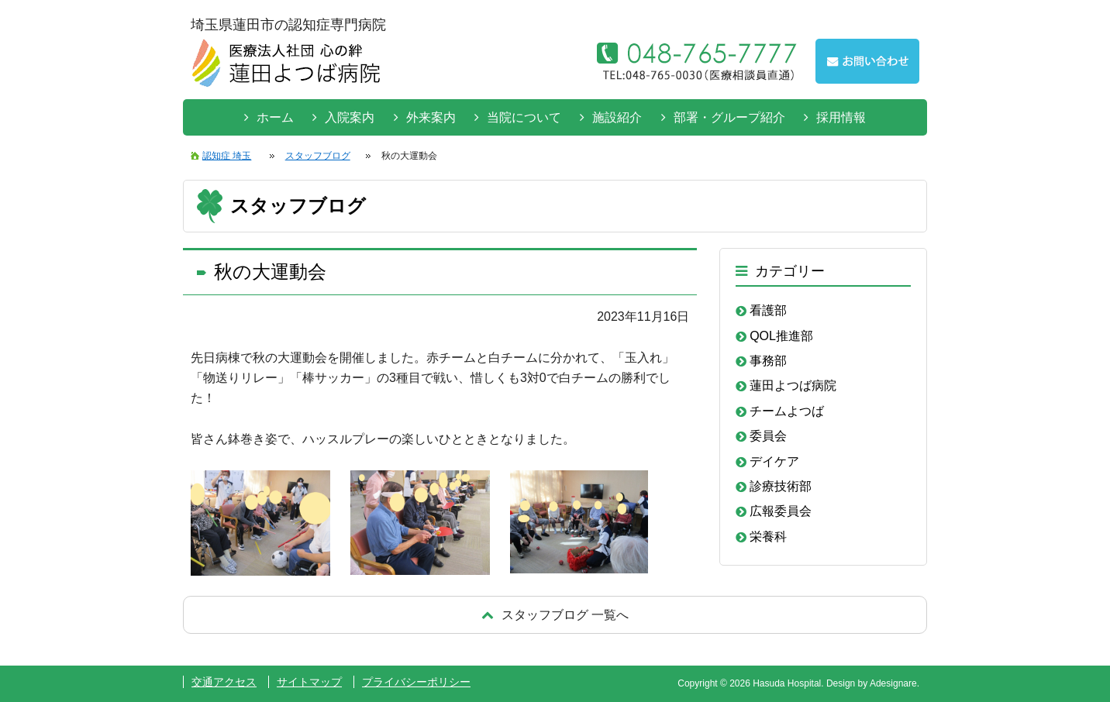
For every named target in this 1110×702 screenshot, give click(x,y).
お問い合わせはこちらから (867, 61)
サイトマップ (309, 682)
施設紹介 (617, 117)
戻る (555, 615)
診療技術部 (781, 486)
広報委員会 (781, 511)
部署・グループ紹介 (729, 117)
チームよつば (787, 411)
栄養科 (768, 536)
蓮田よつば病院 (793, 385)
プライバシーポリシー (416, 682)
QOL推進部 (781, 335)
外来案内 (431, 117)
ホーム (275, 117)
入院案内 (349, 117)
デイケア (774, 461)
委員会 (768, 435)
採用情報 (841, 117)
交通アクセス (224, 682)
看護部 (768, 310)
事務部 (768, 360)
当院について (524, 117)
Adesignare (893, 683)
